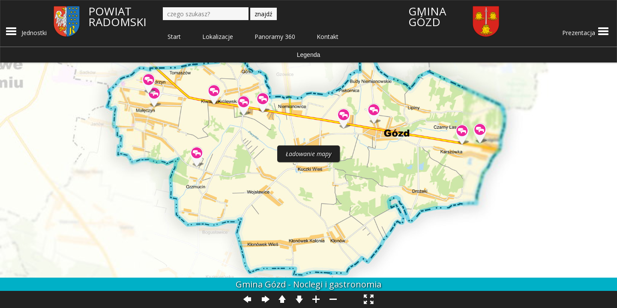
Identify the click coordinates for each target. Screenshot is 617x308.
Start (174, 37)
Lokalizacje (217, 37)
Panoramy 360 (275, 37)
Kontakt (327, 37)
